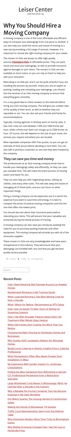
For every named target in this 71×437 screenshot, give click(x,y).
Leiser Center (35, 9)
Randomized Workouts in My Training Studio (31, 292)
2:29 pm (12, 259)
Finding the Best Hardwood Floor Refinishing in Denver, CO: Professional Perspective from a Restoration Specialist (37, 375)
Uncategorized (37, 259)
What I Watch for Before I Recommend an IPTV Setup (36, 304)
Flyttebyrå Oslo (20, 62)
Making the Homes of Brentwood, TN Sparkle (32, 406)
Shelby (23, 259)
